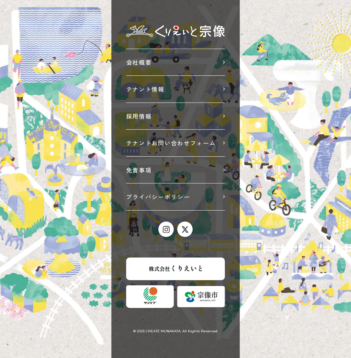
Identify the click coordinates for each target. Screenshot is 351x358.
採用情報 (139, 116)
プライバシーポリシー (158, 196)
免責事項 (139, 170)
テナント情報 (145, 89)
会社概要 (139, 62)
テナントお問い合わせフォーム (171, 143)
